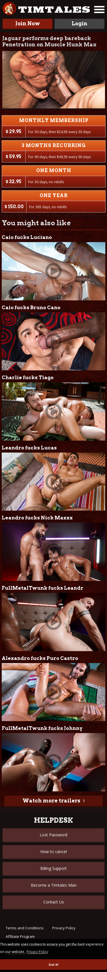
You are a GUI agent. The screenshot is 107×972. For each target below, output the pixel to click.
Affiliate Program (20, 936)
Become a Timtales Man (53, 885)
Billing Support (53, 868)
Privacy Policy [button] (37, 951)
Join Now (27, 23)
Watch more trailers (51, 801)
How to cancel (53, 851)
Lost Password (53, 834)
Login (79, 23)
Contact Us (53, 902)
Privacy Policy (64, 927)
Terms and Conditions (25, 927)
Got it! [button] (53, 964)
